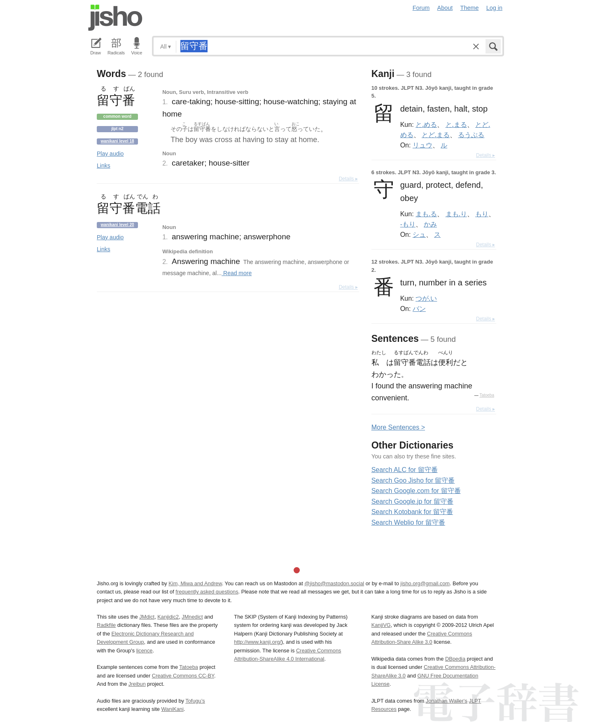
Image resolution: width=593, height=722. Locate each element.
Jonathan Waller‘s (446, 701)
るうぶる (471, 134)
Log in (494, 8)
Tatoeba (486, 395)
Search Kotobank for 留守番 (412, 511)
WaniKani (172, 709)
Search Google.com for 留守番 (416, 490)
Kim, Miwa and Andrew (195, 583)
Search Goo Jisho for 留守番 (413, 480)
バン (419, 308)
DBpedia (455, 659)
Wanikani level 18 (117, 141)
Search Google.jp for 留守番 (412, 501)
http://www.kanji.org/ (257, 642)
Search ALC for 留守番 (404, 469)
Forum (421, 8)
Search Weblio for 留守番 (408, 522)
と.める (426, 124)
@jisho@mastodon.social (334, 583)
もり (481, 213)
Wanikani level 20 (117, 224)
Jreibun (137, 684)
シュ (419, 234)
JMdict (146, 617)
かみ (430, 224)
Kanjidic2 (168, 617)
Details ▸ (348, 179)
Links (103, 165)
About (445, 8)
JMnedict (192, 617)
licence (144, 650)
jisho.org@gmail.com (425, 583)
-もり (408, 224)
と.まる (456, 124)
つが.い (426, 298)
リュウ (422, 145)
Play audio (110, 153)
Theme (469, 8)
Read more (237, 273)
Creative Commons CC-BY (183, 676)
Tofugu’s (195, 701)
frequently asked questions (206, 592)
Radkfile (106, 625)
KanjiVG (381, 625)
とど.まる (436, 134)
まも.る (426, 213)
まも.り (456, 213)
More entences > (398, 427)
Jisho (115, 18)
